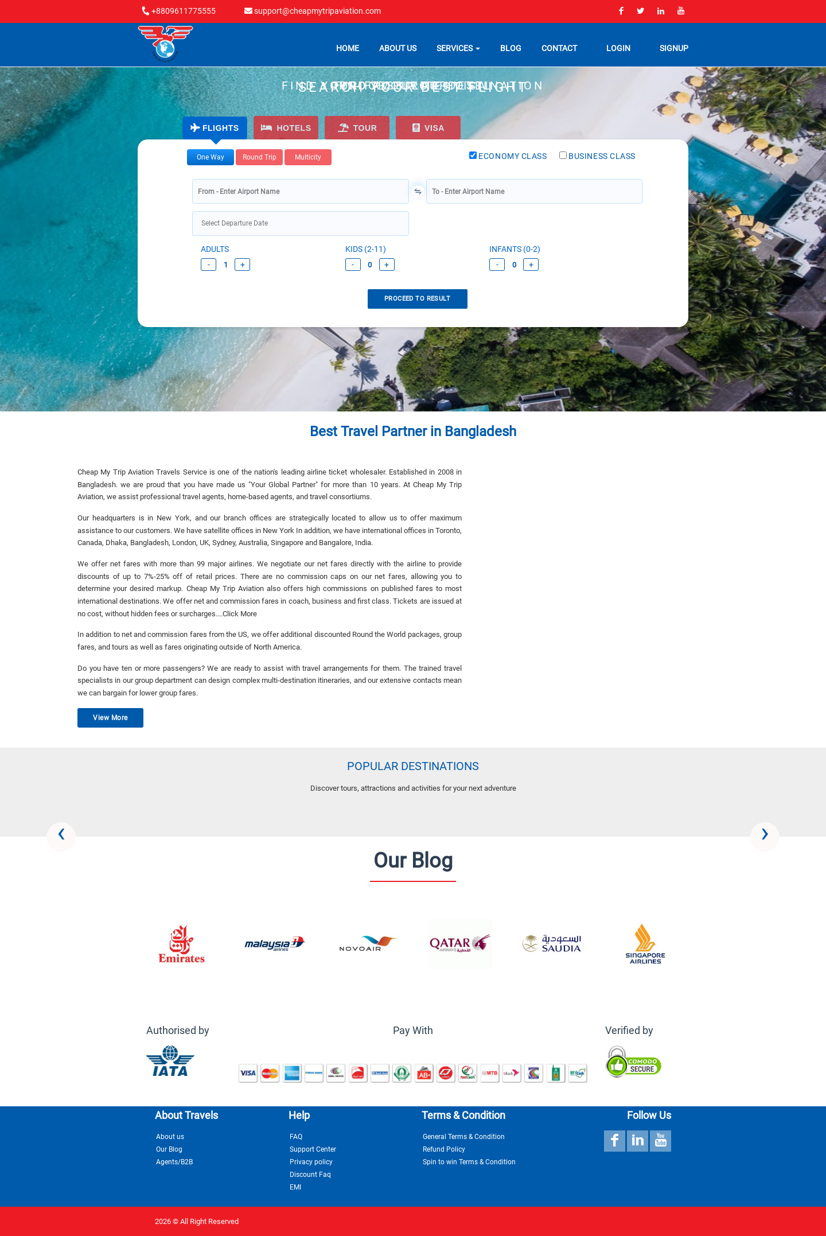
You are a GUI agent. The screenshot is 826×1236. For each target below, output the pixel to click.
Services (458, 50)
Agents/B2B (174, 1162)
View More (110, 718)
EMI (295, 1187)
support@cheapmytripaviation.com (312, 10)
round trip (259, 157)
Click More (240, 613)
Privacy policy (311, 1162)
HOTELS (286, 128)
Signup (674, 50)
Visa (428, 128)
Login (618, 50)
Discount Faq (310, 1175)
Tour (357, 128)
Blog (510, 50)
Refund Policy (444, 1149)
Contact (559, 50)
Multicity (308, 157)
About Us (397, 50)
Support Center (313, 1149)
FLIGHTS (214, 128)
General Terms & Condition (464, 1137)
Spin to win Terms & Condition (469, 1162)
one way (210, 157)
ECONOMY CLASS (508, 156)
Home (347, 50)
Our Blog (169, 1149)
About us (170, 1137)
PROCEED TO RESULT (417, 298)
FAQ (296, 1137)
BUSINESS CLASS (597, 156)
